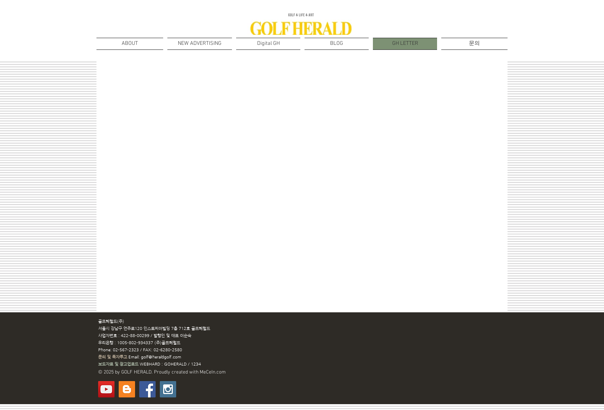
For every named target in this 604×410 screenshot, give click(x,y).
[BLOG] (127, 389)
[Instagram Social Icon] (168, 389)
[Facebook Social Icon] (147, 389)
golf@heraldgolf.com (161, 357)
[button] (268, 44)
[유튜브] (106, 389)
